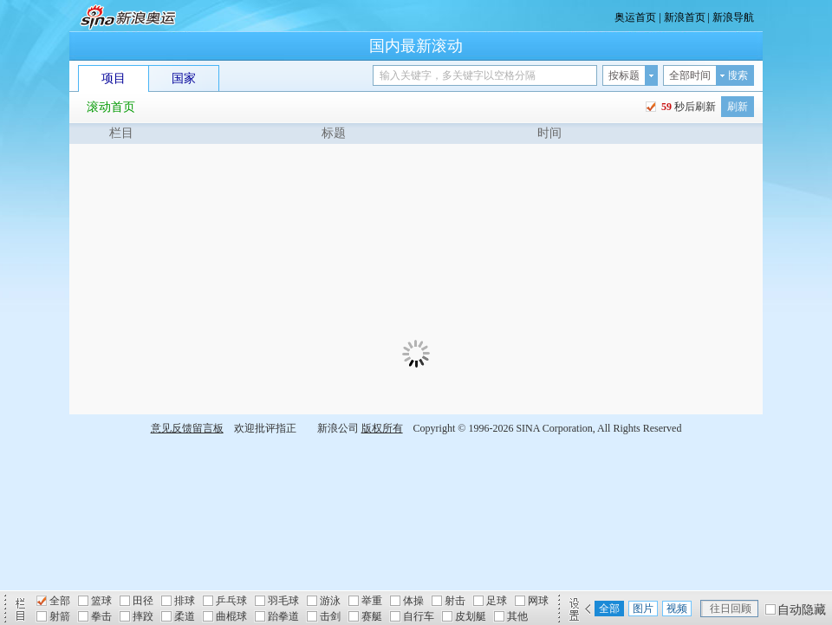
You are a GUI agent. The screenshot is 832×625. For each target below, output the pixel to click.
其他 (517, 616)
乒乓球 (231, 601)
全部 (59, 601)
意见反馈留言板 (187, 428)
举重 (371, 601)
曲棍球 (231, 616)
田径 (143, 601)
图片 (643, 608)
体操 (413, 601)
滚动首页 (111, 107)
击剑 (330, 616)
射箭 (59, 616)
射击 (455, 601)
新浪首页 (684, 17)
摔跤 (143, 616)
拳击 (101, 616)
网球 (538, 601)
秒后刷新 (687, 107)
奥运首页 (635, 17)
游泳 (330, 601)
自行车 (418, 616)
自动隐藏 (801, 609)
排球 (184, 601)
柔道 (184, 616)
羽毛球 (283, 601)
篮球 (101, 601)
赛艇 (371, 616)
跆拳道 (283, 616)
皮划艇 (470, 616)
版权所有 (382, 428)
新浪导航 (733, 17)
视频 (676, 608)
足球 (496, 601)
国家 (184, 78)
